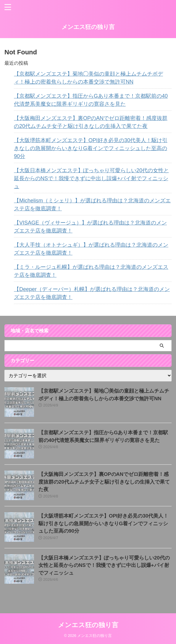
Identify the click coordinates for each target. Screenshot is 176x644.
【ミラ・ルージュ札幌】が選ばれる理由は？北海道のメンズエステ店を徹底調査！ (91, 271)
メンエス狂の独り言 (88, 27)
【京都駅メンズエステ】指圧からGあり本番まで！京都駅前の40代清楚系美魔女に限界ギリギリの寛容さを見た (91, 100)
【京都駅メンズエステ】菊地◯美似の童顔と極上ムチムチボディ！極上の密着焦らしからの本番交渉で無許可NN (88, 78)
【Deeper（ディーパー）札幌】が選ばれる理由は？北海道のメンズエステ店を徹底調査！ (92, 293)
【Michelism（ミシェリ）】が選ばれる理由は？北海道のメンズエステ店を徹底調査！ (92, 205)
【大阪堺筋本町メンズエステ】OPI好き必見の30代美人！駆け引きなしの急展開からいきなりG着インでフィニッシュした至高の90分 (90, 148)
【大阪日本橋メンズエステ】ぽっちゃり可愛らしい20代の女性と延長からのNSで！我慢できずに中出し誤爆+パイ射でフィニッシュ (91, 178)
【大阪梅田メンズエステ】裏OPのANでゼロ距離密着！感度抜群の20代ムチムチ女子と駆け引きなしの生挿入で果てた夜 (90, 122)
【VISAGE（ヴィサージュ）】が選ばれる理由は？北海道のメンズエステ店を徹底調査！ (90, 227)
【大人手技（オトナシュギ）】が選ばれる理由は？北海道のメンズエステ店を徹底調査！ (91, 249)
